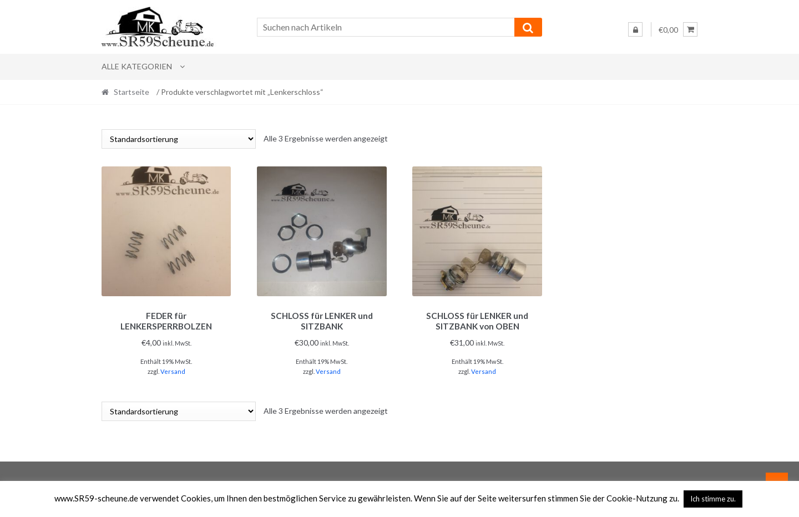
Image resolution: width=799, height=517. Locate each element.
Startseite (131, 92)
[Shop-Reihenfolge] (179, 139)
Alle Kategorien (137, 66)
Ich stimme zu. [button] (713, 498)
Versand (172, 369)
